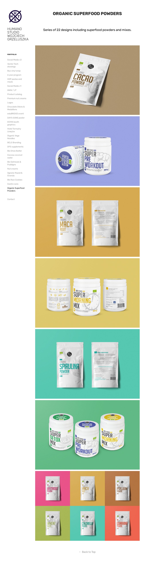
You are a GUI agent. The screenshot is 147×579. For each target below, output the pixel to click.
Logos (10, 102)
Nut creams (12, 169)
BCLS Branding (14, 142)
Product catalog (14, 94)
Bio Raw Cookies (14, 180)
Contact (11, 199)
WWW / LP (11, 90)
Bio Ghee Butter (14, 151)
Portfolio (12, 54)
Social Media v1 (14, 86)
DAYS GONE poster (16, 118)
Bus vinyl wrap (14, 71)
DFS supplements (15, 147)
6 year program (14, 75)
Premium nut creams (16, 98)
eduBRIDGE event (15, 113)
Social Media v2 (14, 60)
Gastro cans (12, 184)
